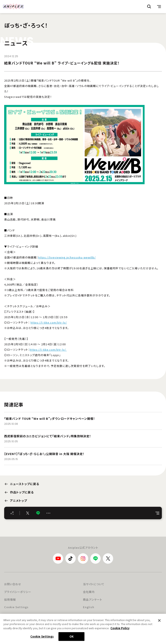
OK (71, 637)
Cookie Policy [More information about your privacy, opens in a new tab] (119, 629)
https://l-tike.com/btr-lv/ (49, 322)
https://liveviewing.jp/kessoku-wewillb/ (67, 257)
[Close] (159, 621)
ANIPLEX (13, 6)
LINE (38, 513)
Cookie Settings (16, 607)
